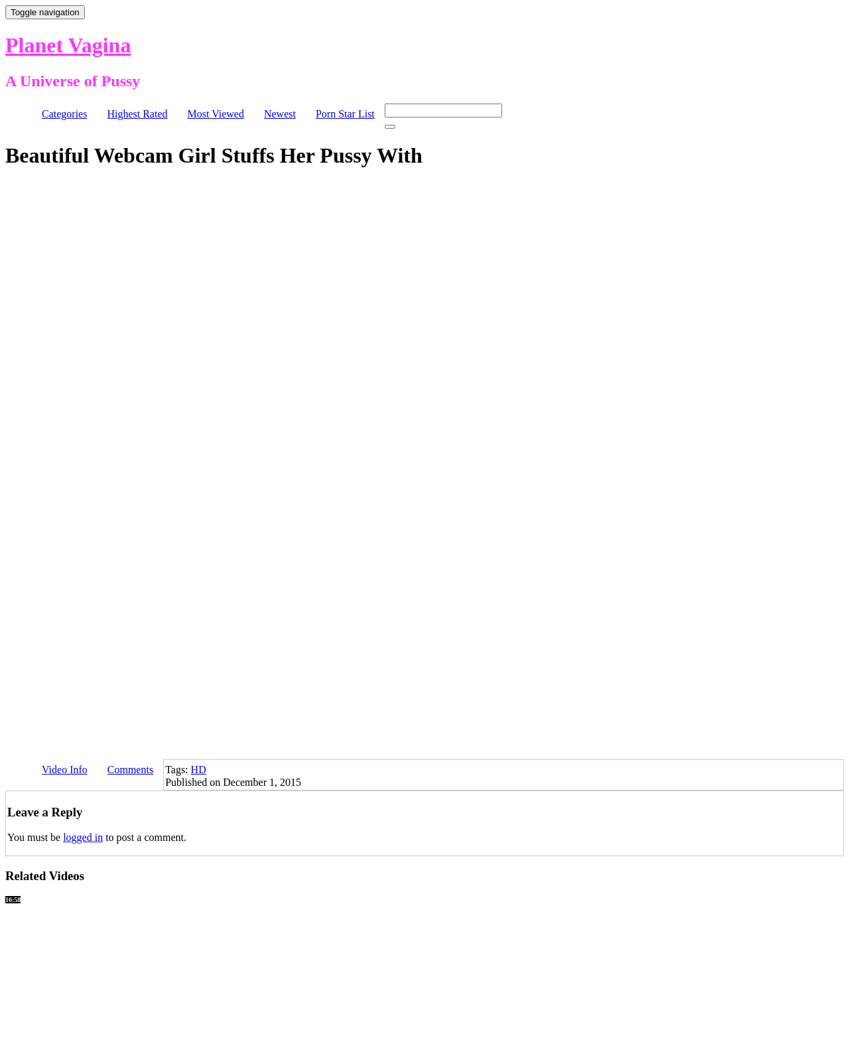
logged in (83, 837)
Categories (64, 113)
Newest (280, 113)
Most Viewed (216, 113)
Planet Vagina (68, 45)
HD (198, 769)
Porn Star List (345, 113)
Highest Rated (137, 113)
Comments (130, 769)
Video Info (65, 769)
